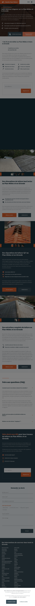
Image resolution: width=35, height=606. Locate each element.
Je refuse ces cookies (24, 601)
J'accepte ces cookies (11, 601)
